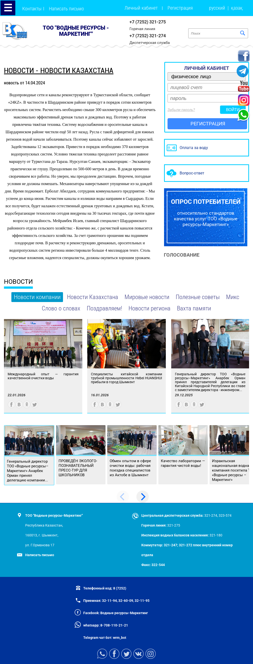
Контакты (32, 9)
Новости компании (37, 297)
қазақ (237, 8)
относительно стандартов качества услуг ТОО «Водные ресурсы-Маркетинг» (205, 212)
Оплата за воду (194, 147)
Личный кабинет (141, 8)
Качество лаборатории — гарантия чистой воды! (183, 463)
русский (217, 8)
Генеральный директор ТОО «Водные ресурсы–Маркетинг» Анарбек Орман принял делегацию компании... (27, 470)
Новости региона (149, 308)
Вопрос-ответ (192, 173)
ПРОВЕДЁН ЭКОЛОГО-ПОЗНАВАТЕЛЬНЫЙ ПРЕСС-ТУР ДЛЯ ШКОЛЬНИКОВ (78, 468)
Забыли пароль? (181, 110)
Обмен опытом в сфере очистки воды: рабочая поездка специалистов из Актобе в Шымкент (130, 468)
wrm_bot (119, 638)
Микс (232, 297)
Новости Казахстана (92, 297)
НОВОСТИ (18, 281)
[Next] (142, 497)
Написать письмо (66, 9)
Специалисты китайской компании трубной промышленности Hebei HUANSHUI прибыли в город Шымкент (126, 378)
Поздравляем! (104, 308)
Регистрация (180, 8)
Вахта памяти (194, 308)
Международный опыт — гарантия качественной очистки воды (43, 376)
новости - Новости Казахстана (58, 70)
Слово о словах (61, 308)
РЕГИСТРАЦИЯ (207, 124)
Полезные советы (198, 297)
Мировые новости (147, 297)
